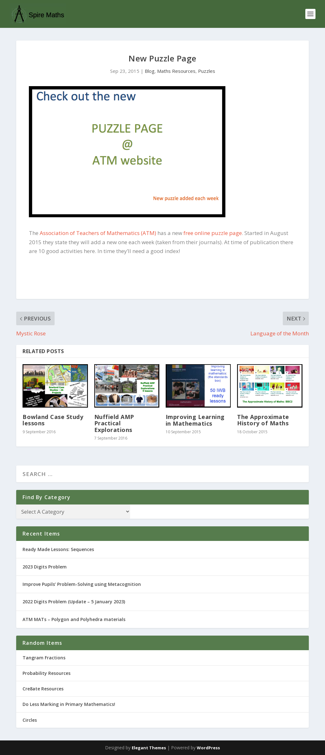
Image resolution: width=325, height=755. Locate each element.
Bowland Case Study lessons (53, 420)
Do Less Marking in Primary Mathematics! (69, 704)
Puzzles (206, 71)
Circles (30, 720)
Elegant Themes (149, 748)
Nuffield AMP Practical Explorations (114, 423)
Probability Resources (46, 673)
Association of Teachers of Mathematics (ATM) (98, 233)
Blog (150, 71)
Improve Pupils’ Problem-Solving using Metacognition (82, 584)
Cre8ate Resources (43, 689)
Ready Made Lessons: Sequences (58, 549)
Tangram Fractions (44, 658)
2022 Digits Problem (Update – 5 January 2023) (74, 602)
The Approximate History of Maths (263, 420)
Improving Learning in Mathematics (195, 420)
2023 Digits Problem (45, 567)
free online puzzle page (212, 233)
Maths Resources (176, 71)
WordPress (208, 748)
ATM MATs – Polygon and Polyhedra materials (74, 619)
